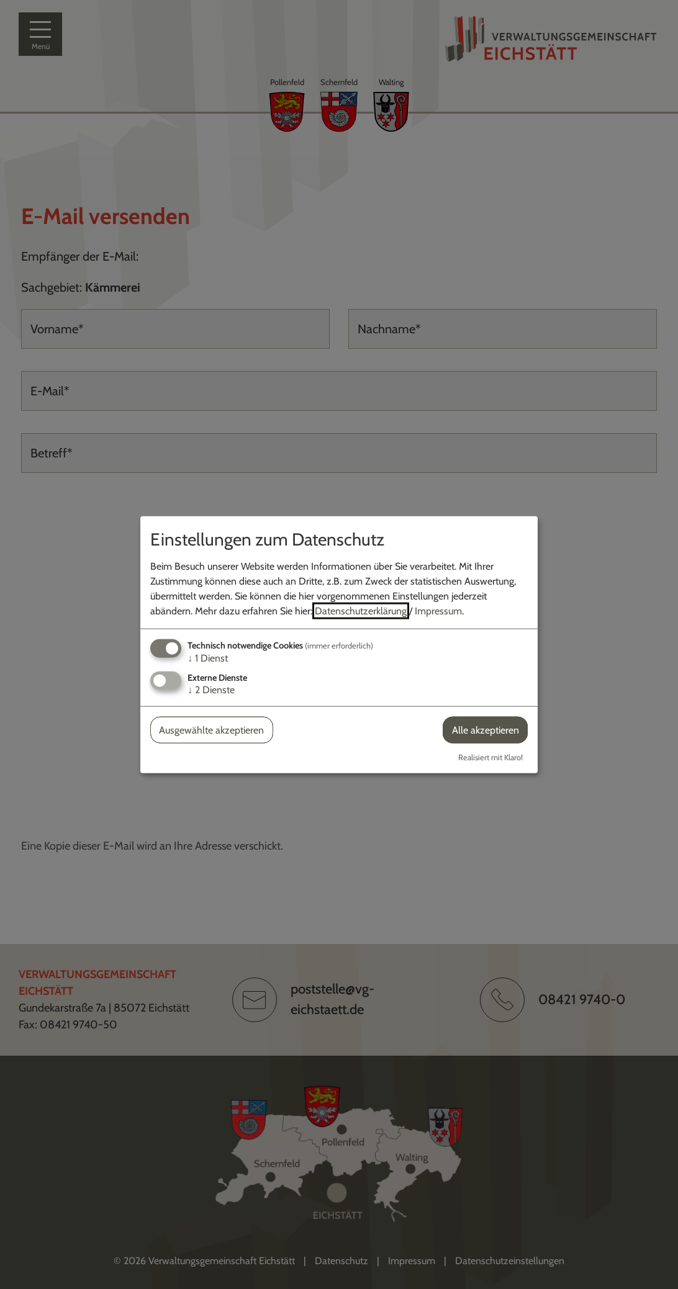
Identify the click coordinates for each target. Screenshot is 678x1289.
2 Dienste (211, 690)
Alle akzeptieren (485, 730)
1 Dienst (208, 657)
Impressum (438, 610)
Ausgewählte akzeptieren (211, 730)
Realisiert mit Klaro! (490, 757)
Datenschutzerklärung (361, 610)
